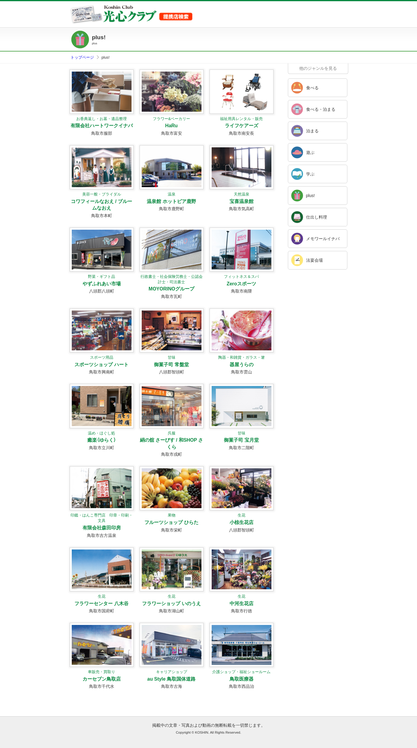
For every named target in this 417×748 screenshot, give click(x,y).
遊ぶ (310, 152)
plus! (310, 196)
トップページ (82, 57)
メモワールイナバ (323, 239)
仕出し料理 (316, 217)
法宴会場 (314, 260)
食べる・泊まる (320, 109)
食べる (312, 88)
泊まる (312, 131)
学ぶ (310, 174)
